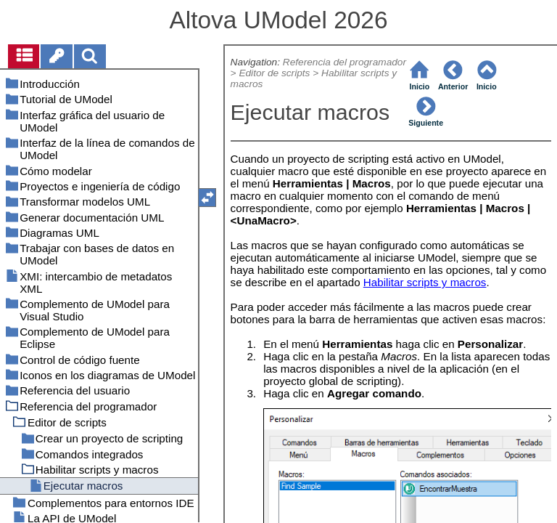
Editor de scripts (274, 73)
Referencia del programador (344, 62)
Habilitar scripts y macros (425, 282)
